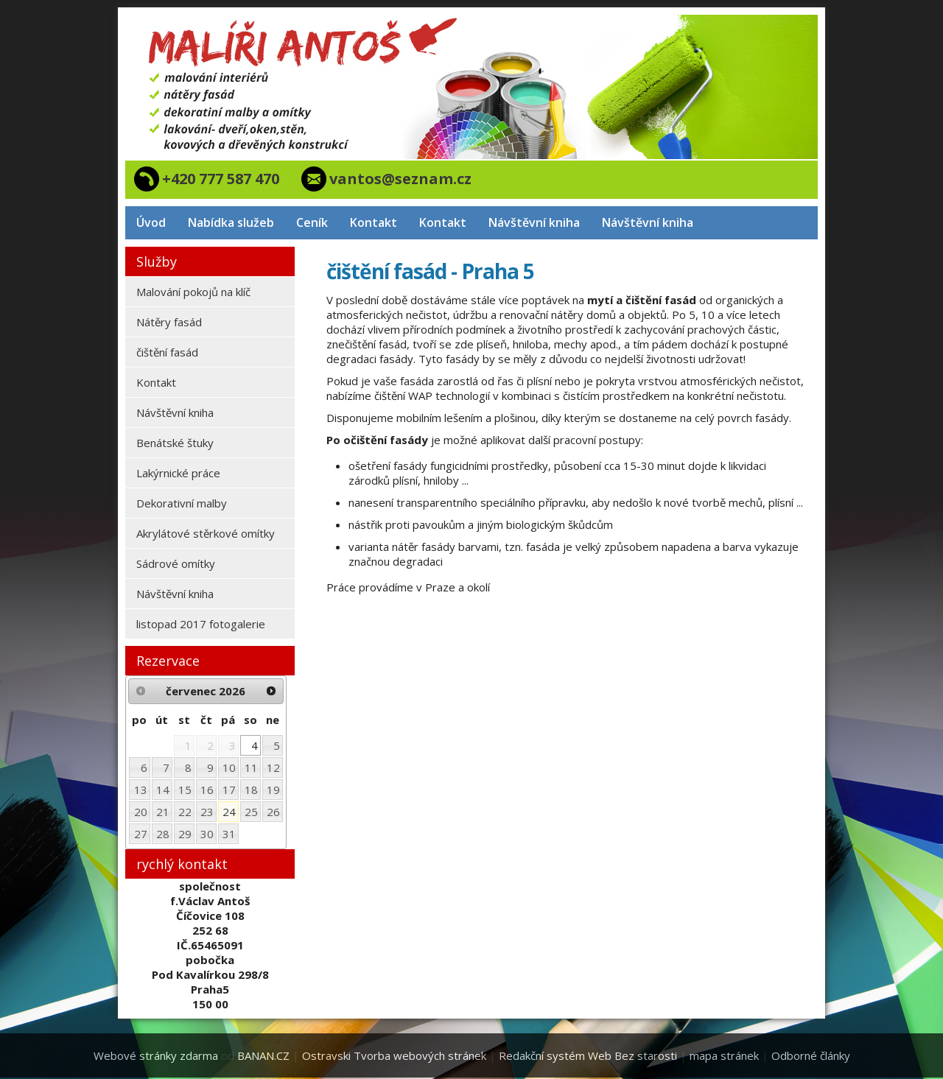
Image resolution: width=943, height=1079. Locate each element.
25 (251, 811)
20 (140, 811)
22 (185, 811)
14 (162, 789)
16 (207, 789)
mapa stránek (724, 1055)
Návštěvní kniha (534, 222)
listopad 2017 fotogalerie (200, 623)
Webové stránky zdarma (156, 1055)
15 (185, 789)
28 (162, 833)
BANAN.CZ (263, 1055)
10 (229, 767)
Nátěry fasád (169, 321)
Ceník (312, 222)
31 (229, 833)
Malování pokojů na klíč (193, 291)
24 (229, 811)
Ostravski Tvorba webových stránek (394, 1055)
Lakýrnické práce (178, 472)
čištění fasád (167, 352)
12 (273, 767)
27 (140, 833)
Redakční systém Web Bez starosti (588, 1055)
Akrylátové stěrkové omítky (205, 533)
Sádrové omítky (175, 563)
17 (229, 789)
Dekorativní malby (181, 503)
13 (140, 789)
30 (207, 833)
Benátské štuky (175, 442)
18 (251, 789)
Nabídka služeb (231, 222)
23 (207, 811)
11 (251, 767)
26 (273, 811)
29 (185, 833)
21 (162, 811)
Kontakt (373, 222)
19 (273, 789)
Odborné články (810, 1055)
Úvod (151, 222)
